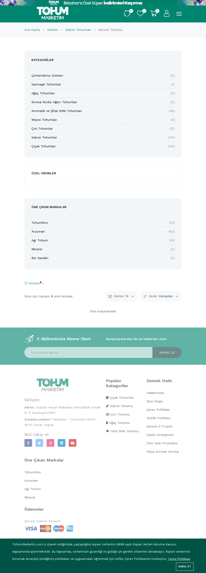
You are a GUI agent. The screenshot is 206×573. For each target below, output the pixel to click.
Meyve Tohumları (44, 119)
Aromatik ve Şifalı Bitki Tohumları (56, 111)
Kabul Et (184, 566)
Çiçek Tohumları (43, 146)
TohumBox (39, 222)
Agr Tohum (39, 240)
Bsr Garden (39, 258)
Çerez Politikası (179, 559)
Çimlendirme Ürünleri (47, 75)
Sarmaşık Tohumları (46, 84)
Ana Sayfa (32, 30)
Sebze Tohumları (78, 30)
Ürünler (53, 30)
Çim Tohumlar (42, 128)
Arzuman (38, 231)
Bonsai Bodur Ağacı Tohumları (54, 102)
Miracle (36, 249)
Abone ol (167, 352)
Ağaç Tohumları (43, 93)
